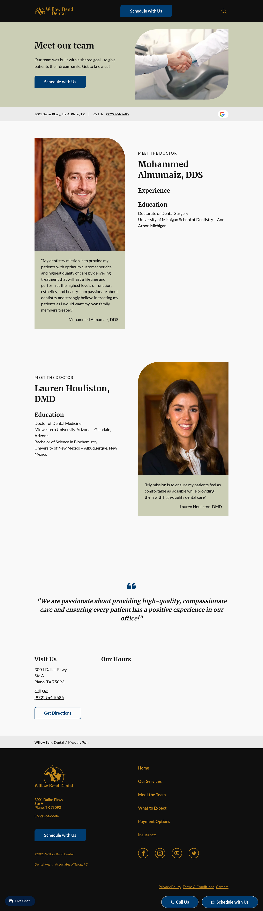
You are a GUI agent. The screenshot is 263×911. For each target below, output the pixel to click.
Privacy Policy (170, 886)
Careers (222, 886)
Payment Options (154, 821)
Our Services (150, 781)
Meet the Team (152, 794)
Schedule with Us (146, 10)
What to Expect (152, 808)
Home (143, 767)
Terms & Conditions (198, 886)
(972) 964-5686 (117, 114)
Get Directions (58, 712)
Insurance (147, 834)
